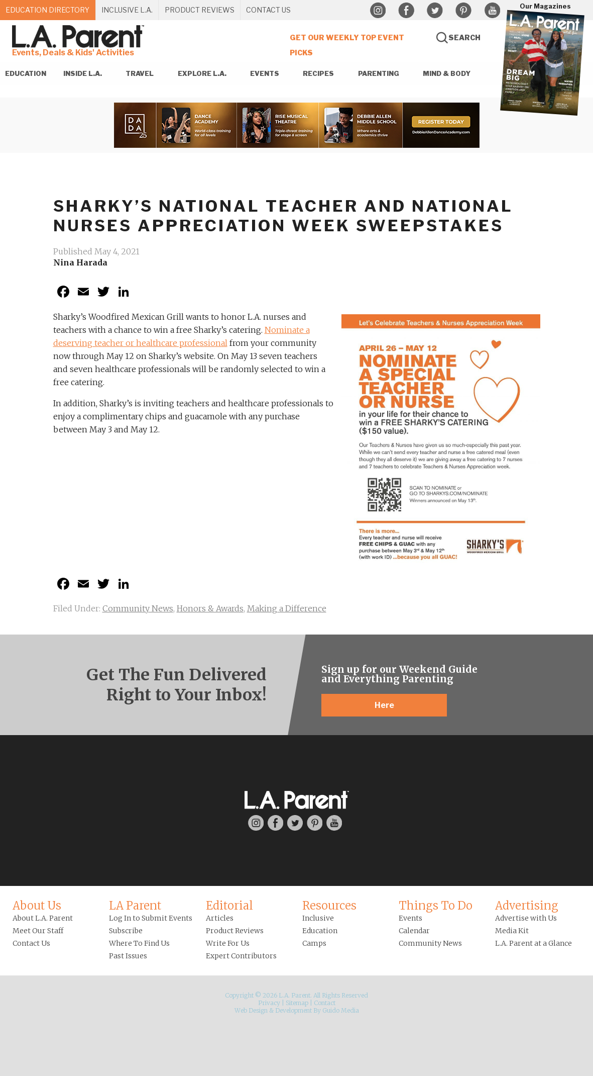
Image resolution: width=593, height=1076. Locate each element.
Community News (137, 608)
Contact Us (31, 943)
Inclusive (318, 918)
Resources (329, 906)
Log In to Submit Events (150, 918)
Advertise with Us (526, 918)
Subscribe (126, 930)
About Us (37, 906)
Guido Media (340, 1010)
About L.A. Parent (43, 918)
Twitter (435, 11)
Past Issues (128, 955)
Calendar (414, 930)
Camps (314, 943)
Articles (219, 918)
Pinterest (463, 11)
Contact (324, 1003)
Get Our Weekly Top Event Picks (347, 45)
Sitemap (297, 1003)
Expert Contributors (241, 955)
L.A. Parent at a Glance (533, 943)
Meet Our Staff (38, 930)
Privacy (269, 1003)
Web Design (251, 1010)
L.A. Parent (80, 36)
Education (319, 930)
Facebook (406, 11)
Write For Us (228, 943)
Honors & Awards (210, 608)
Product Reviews (235, 930)
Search (464, 37)
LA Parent (135, 906)
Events (410, 918)
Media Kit (512, 930)
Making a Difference (286, 608)
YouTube (492, 11)
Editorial (229, 906)
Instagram (378, 11)
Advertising (526, 906)
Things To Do (435, 906)
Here (384, 705)
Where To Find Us (139, 943)
